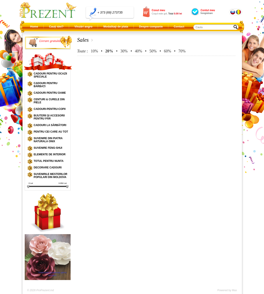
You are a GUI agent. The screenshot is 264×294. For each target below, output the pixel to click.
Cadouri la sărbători (50, 125)
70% (182, 51)
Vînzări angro (83, 26)
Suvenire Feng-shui (48, 147)
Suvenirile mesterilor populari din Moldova (50, 176)
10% (94, 51)
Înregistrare (207, 13)
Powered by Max (227, 290)
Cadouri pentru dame (50, 92)
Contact (179, 26)
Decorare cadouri (48, 167)
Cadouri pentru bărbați (45, 85)
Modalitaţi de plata (115, 26)
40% (138, 51)
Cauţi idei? (56, 26)
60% (167, 51)
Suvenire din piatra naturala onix (48, 140)
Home (34, 26)
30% (124, 51)
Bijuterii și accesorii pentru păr (49, 117)
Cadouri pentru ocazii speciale (50, 75)
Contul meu (208, 10)
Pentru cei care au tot (51, 131)
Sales (83, 40)
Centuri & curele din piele (49, 101)
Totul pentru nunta (49, 161)
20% (109, 51)
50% (153, 51)
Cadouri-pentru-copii (50, 109)
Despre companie (151, 26)
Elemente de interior (50, 154)
